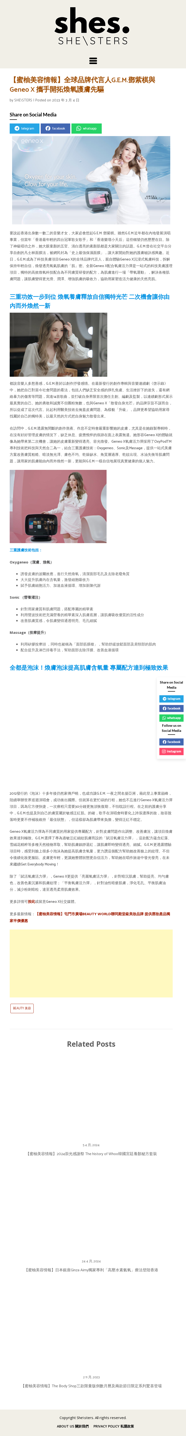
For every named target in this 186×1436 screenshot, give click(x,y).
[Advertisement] (91, 963)
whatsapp (86, 128)
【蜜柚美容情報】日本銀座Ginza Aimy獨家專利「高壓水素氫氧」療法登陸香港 (91, 1270)
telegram (24, 128)
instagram (171, 751)
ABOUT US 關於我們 (73, 1426)
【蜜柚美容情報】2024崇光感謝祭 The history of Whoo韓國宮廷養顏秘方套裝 (91, 1154)
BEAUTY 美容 (22, 1008)
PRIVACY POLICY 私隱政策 (113, 1426)
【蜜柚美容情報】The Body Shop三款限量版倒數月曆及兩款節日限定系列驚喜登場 (91, 1386)
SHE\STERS (23, 100)
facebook (55, 128)
